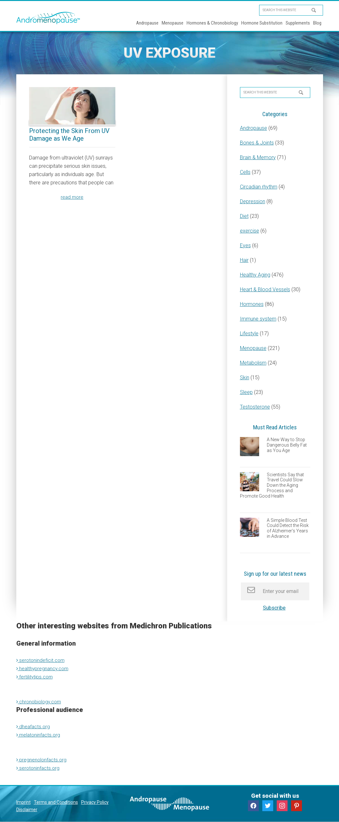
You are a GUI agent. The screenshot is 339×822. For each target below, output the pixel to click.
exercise (249, 231)
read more (72, 197)
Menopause (253, 348)
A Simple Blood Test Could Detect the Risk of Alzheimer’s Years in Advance (288, 528)
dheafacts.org (33, 726)
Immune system (258, 319)
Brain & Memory (258, 157)
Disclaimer (26, 809)
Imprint (23, 802)
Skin (244, 377)
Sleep (246, 392)
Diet (244, 216)
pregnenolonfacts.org (42, 760)
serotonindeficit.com (41, 660)
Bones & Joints (257, 143)
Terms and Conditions (56, 802)
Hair (244, 260)
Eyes (245, 245)
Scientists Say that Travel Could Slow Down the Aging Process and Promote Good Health (272, 485)
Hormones (252, 304)
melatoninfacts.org (39, 735)
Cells (245, 172)
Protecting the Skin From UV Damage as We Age (69, 134)
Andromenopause (48, 17)
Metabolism (253, 363)
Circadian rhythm (258, 187)
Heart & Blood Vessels (265, 289)
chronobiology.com (40, 702)
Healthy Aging (255, 275)
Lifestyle (249, 333)
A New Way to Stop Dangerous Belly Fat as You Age (287, 445)
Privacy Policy (95, 802)
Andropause (253, 128)
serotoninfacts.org (38, 768)
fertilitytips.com (35, 677)
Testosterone (255, 407)
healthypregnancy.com (43, 668)
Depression (252, 201)
